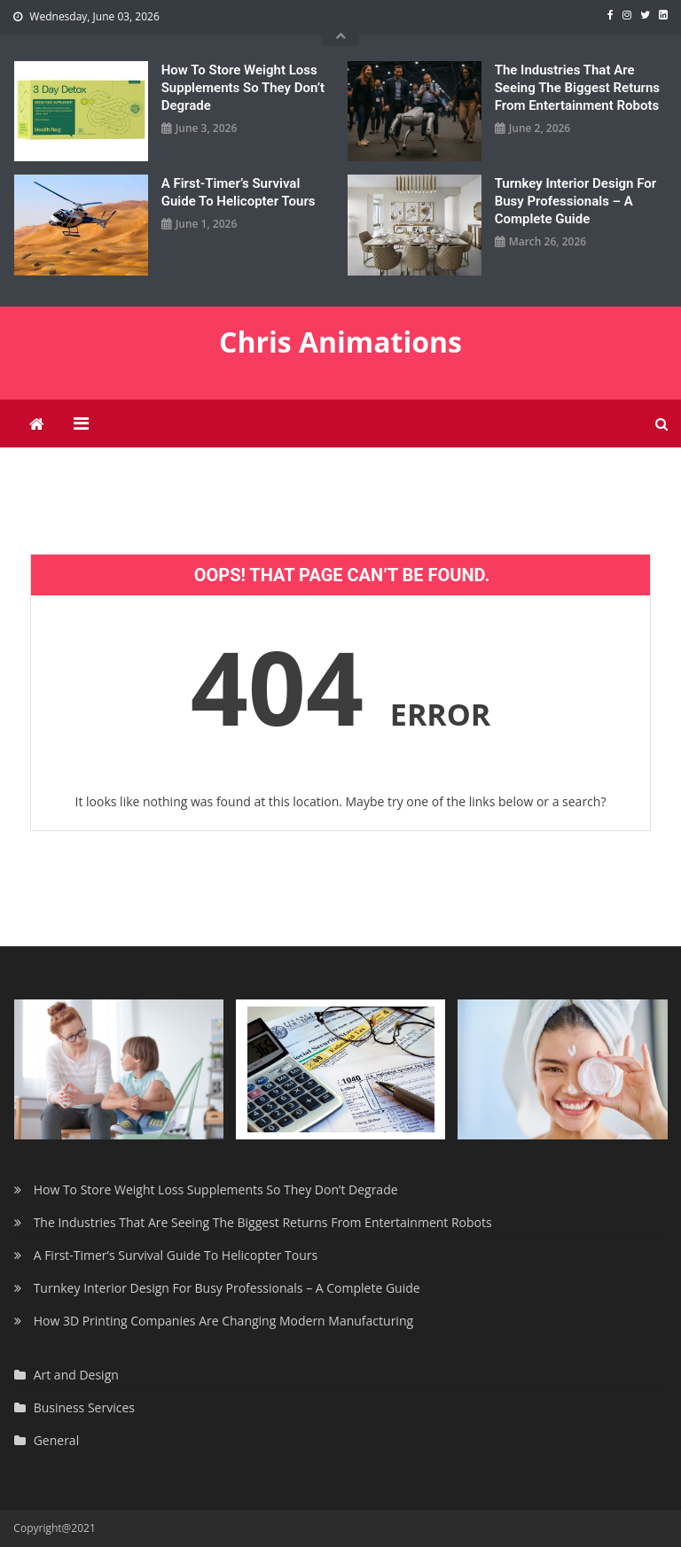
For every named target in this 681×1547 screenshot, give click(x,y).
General (57, 1440)
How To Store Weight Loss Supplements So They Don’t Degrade (243, 87)
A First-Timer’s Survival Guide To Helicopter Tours (238, 192)
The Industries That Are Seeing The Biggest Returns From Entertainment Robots (577, 87)
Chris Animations (340, 342)
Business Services (84, 1407)
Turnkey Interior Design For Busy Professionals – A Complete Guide (576, 201)
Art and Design (76, 1374)
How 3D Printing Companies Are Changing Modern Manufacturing (223, 1320)
